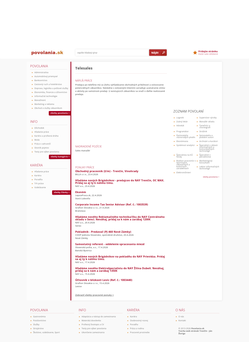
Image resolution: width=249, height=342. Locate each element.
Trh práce (39, 183)
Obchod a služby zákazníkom (48, 108)
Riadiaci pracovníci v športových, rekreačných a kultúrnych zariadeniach (186, 164)
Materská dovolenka (91, 320)
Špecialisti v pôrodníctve (205, 156)
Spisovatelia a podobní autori (206, 136)
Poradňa (38, 179)
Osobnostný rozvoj (139, 320)
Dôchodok (39, 128)
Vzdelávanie (40, 187)
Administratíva (41, 72)
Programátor (182, 131)
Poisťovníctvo (39, 320)
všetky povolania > (211, 177)
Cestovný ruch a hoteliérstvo (48, 84)
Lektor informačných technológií (209, 167)
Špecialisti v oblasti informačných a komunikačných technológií (208, 148)
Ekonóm (80, 192)
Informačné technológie (45, 96)
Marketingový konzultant (205, 161)
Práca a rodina (137, 328)
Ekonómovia (182, 141)
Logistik (180, 117)
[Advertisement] (124, 22)
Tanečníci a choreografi (205, 126)
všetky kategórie (60, 156)
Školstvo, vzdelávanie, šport (46, 332)
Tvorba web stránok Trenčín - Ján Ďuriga (195, 332)
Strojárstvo (38, 328)
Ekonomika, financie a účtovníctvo (50, 92)
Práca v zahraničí (42, 143)
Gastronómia (39, 316)
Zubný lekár (182, 121)
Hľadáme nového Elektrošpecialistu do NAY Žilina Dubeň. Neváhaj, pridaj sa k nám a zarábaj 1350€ (119, 269)
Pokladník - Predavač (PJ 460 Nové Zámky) (103, 231)
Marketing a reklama (44, 104)
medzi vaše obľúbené (208, 52)
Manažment (40, 100)
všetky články (62, 192)
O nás (181, 316)
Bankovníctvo (40, 80)
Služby (36, 324)
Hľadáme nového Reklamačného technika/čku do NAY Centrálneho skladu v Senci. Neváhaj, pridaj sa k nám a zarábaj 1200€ (120, 218)
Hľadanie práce (41, 132)
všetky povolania (60, 113)
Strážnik (203, 131)
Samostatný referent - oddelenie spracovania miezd (110, 244)
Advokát (180, 125)
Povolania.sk (197, 328)
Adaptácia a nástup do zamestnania (99, 316)
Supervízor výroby (208, 117)
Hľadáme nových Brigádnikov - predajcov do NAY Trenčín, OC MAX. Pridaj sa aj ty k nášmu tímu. (119, 182)
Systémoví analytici (185, 145)
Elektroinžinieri (183, 172)
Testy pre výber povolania (46, 151)
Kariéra (37, 175)
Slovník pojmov (41, 147)
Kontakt (182, 320)
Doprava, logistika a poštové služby (51, 88)
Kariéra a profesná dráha (46, 136)
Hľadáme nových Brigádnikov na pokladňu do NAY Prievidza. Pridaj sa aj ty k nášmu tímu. (120, 258)
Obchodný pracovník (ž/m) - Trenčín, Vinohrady (106, 171)
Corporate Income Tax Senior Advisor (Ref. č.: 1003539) (111, 204)
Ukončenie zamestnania (93, 332)
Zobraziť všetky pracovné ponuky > (94, 294)
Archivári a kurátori (208, 141)
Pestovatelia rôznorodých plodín (185, 136)
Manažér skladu (207, 121)
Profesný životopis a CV (93, 324)
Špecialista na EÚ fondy (184, 156)
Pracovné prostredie (140, 332)
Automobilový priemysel (46, 76)
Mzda (37, 139)
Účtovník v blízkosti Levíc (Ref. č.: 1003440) (103, 280)
